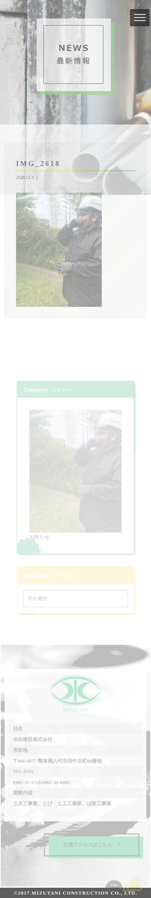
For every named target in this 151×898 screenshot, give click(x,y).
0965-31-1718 (27, 782)
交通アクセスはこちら (91, 844)
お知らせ (39, 536)
